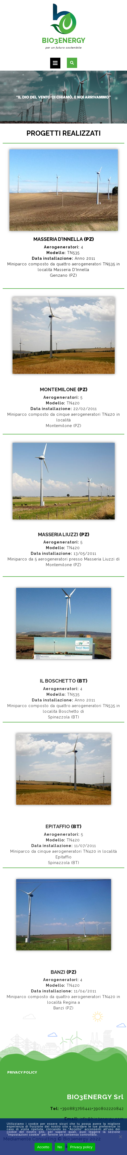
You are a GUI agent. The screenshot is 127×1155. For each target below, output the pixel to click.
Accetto (43, 1147)
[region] (63, 97)
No (59, 1147)
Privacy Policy (22, 1072)
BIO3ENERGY (63, 40)
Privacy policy (81, 1147)
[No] (120, 1136)
